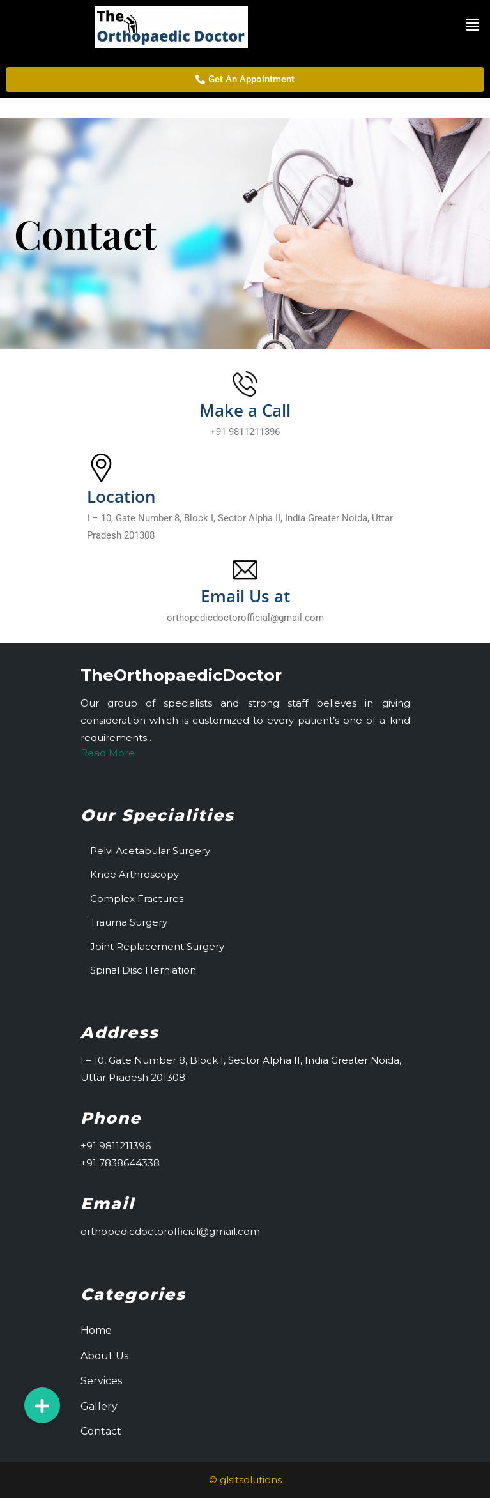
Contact (100, 1431)
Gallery (99, 1406)
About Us (104, 1356)
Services (101, 1381)
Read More (107, 753)
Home (96, 1330)
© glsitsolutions (245, 1480)
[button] (416, 25)
